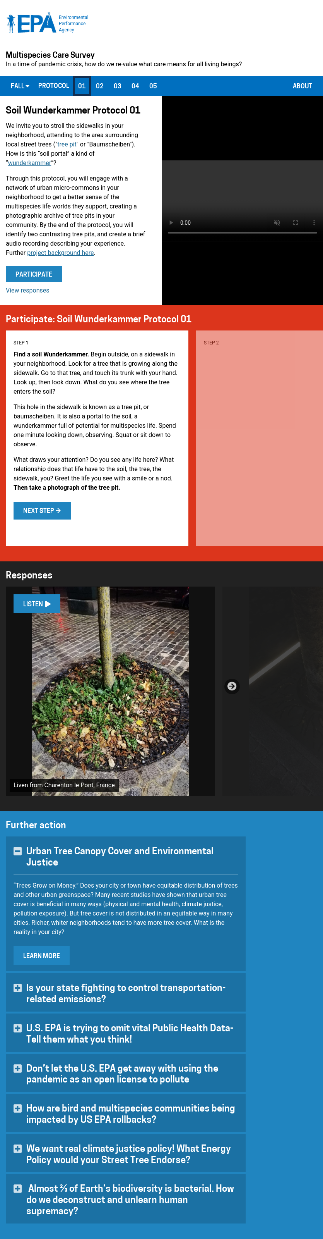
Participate (33, 275)
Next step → (42, 511)
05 (153, 87)
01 (82, 87)
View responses (28, 290)
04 (135, 87)
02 (100, 87)
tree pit (67, 144)
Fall (20, 86)
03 (117, 87)
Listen (37, 604)
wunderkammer (29, 163)
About (302, 87)
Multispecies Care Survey (50, 56)
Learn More (41, 956)
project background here (60, 252)
